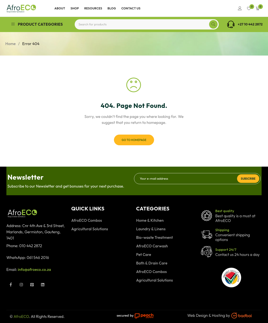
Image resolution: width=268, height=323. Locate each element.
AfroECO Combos (86, 220)
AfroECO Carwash (152, 246)
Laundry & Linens (151, 228)
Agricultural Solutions (89, 228)
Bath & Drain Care (151, 263)
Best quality (224, 211)
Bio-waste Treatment (154, 237)
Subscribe (247, 178)
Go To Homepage (134, 140)
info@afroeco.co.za (34, 269)
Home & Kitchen (150, 220)
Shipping (222, 230)
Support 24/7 (225, 249)
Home (10, 44)
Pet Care (143, 254)
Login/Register (238, 8)
